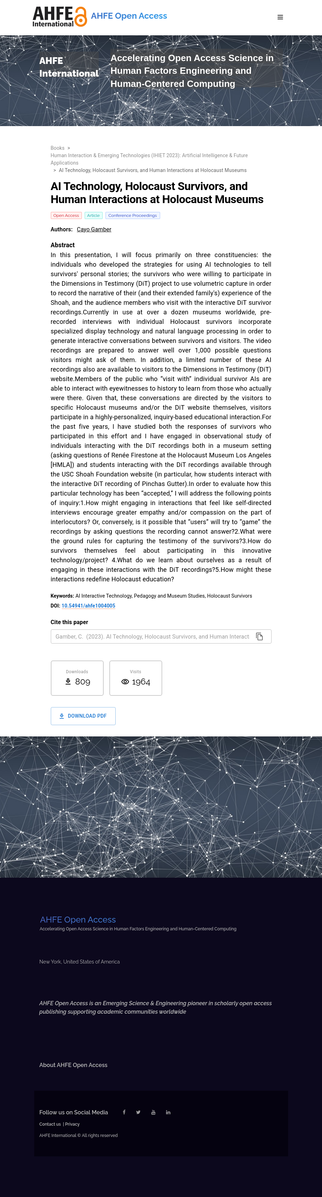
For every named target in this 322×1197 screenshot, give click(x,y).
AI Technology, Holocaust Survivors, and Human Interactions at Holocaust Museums (153, 170)
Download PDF (83, 716)
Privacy (72, 1124)
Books (58, 148)
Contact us (50, 1124)
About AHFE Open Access (74, 1065)
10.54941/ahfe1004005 (88, 606)
